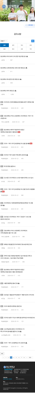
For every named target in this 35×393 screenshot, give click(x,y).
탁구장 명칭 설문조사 (7, 166)
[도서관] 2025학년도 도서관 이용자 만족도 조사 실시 (16, 178)
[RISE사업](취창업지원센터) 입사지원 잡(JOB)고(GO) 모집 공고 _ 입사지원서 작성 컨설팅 (16, 257)
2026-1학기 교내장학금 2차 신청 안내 (13, 343)
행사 (13, 49)
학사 (22, 45)
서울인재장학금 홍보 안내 (9, 283)
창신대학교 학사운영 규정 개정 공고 (10, 79)
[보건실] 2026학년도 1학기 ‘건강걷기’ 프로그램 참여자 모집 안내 (15, 218)
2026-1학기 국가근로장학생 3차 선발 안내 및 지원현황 (17, 190)
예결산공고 (16, 371)
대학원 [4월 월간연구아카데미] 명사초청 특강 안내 (16, 244)
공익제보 (16, 373)
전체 (4, 45)
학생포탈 (22, 1)
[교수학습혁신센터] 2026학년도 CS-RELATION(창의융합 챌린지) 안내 (12, 331)
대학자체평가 (23, 371)
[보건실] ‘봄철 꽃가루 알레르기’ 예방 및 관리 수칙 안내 (17, 295)
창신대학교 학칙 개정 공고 (8, 91)
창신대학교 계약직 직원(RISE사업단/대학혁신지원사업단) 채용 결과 (12, 131)
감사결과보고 (23, 373)
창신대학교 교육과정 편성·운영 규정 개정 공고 (13, 68)
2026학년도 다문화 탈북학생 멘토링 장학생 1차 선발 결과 (16, 204)
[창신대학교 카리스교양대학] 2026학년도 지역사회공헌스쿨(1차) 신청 (13, 232)
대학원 (13, 1)
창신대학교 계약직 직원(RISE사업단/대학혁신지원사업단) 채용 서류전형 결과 (12, 271)
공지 (13, 45)
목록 (2, 354)
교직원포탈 (30, 1)
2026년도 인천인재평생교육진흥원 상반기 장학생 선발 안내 (17, 103)
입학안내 (4, 1)
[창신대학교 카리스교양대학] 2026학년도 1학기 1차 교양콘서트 (16, 117)
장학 (31, 45)
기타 (31, 49)
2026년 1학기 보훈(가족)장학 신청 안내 (14, 155)
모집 (4, 49)
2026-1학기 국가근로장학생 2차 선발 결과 (16, 143)
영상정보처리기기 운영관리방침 (21, 369)
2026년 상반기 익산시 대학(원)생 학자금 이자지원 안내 (17, 318)
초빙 (22, 49)
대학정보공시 (7, 371)
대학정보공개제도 (8, 373)
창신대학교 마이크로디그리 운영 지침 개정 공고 (14, 56)
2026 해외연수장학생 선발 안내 (10, 306)
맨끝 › (30, 358)
